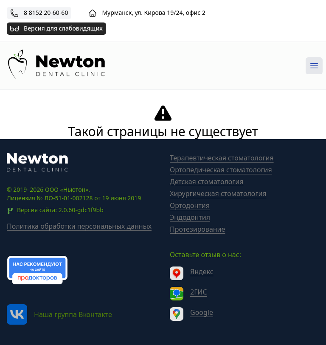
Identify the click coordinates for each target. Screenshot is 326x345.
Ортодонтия (190, 205)
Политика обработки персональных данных (79, 226)
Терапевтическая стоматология (222, 158)
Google (201, 312)
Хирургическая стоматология (218, 193)
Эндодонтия (190, 217)
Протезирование (197, 229)
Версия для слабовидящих (56, 27)
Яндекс (202, 271)
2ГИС (198, 292)
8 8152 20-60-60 (46, 12)
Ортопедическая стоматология (221, 169)
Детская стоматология (207, 181)
